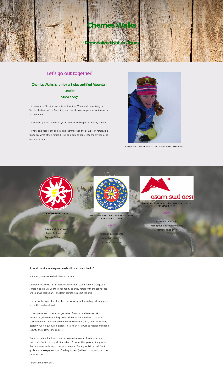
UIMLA (111, 225)
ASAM (166, 212)
